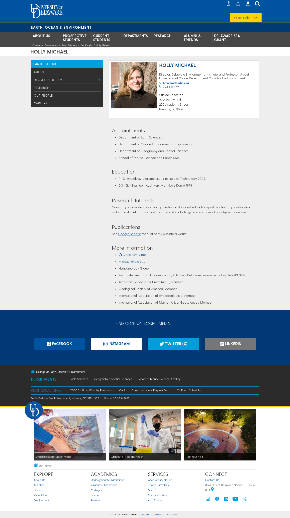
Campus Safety (157, 495)
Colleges (96, 490)
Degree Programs (49, 80)
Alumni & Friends (192, 38)
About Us (41, 36)
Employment (41, 500)
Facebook (59, 343)
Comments (144, 515)
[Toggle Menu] (99, 79)
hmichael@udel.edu (176, 83)
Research (162, 36)
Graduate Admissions (104, 485)
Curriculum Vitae (134, 254)
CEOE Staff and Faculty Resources (91, 390)
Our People (86, 45)
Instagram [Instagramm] (116, 343)
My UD (152, 490)
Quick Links (242, 17)
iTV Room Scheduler (189, 390)
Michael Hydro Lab (132, 261)
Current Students (101, 38)
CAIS (122, 390)
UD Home (35, 45)
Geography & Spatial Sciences (113, 379)
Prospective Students (75, 38)
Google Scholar (129, 234)
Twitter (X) (173, 343)
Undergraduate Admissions (107, 480)
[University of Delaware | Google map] (212, 490)
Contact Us (212, 480)
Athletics (39, 485)
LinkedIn (230, 343)
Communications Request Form (151, 390)
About (39, 72)
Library (95, 495)
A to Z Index (155, 500)
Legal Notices (158, 515)
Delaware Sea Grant (227, 38)
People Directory (158, 485)
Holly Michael (103, 45)
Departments (135, 36)
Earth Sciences (69, 45)
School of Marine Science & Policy (159, 379)
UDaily (38, 490)
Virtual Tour (41, 495)
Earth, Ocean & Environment (61, 27)
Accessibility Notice (160, 480)
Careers (40, 103)
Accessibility (172, 515)
